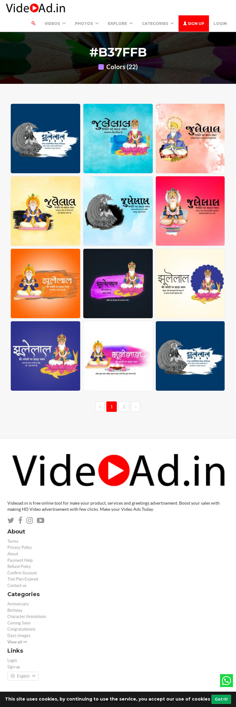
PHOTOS (87, 23)
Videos (55, 23)
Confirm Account (22, 573)
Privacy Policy (19, 547)
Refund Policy (19, 566)
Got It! (221, 699)
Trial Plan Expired (22, 579)
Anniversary (18, 604)
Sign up (193, 23)
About (12, 554)
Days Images (18, 635)
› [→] (135, 406)
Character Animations (26, 616)
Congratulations (21, 629)
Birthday (14, 610)
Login (220, 23)
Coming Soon (18, 623)
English (23, 676)
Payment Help (20, 560)
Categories (158, 23)
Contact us (16, 585)
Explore (120, 23)
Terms (12, 541)
